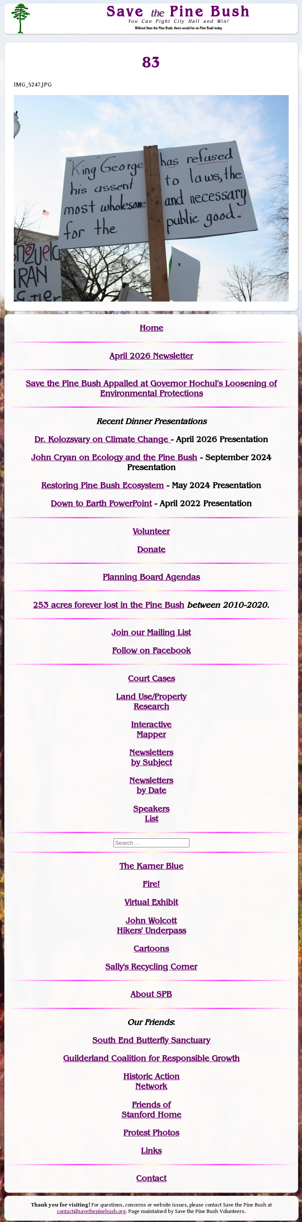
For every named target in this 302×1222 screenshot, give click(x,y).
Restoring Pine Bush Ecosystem (102, 485)
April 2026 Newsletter (151, 356)
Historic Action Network (151, 1081)
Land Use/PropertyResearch (151, 701)
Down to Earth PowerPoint (101, 503)
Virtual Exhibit (151, 902)
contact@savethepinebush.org (91, 1211)
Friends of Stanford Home (151, 1110)
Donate (151, 549)
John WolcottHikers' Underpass (151, 926)
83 (151, 61)
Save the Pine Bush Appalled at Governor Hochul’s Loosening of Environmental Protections (151, 388)
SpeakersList (151, 814)
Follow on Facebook (151, 651)
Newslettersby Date (151, 785)
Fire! (151, 884)
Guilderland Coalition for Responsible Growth (151, 1058)
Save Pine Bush (179, 11)
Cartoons (151, 949)
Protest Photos (151, 1133)
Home (151, 328)
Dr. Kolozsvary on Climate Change (102, 439)
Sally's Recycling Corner (151, 967)
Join (120, 632)
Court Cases (151, 678)
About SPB (151, 994)
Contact (151, 1178)
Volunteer (151, 531)
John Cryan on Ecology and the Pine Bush (114, 457)
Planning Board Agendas (151, 577)
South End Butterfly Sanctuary (151, 1040)
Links (151, 1151)
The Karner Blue (151, 866)
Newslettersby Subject (151, 757)
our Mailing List (159, 632)
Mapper (151, 734)
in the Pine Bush (134, 605)
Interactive (151, 725)
